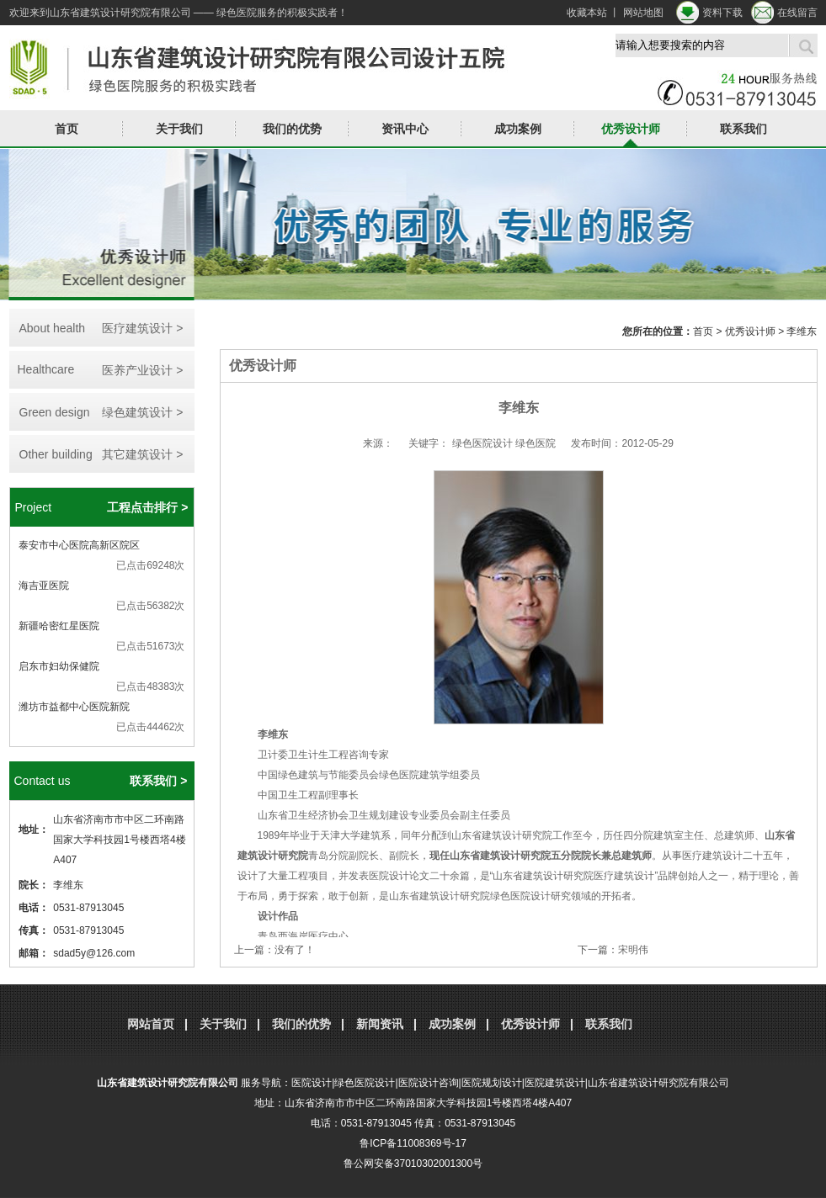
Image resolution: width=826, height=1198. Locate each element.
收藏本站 (587, 13)
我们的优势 (292, 128)
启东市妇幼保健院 (59, 666)
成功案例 (517, 128)
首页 (66, 128)
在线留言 (797, 13)
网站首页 (150, 1024)
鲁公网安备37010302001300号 (413, 1163)
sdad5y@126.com (94, 953)
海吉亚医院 (44, 585)
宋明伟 (633, 950)
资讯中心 (405, 128)
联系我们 (743, 128)
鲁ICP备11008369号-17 (413, 1143)
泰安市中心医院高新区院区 (79, 545)
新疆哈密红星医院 (59, 626)
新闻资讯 (379, 1024)
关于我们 (179, 128)
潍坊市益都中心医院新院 (74, 707)
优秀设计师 (630, 128)
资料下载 (722, 13)
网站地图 (643, 13)
